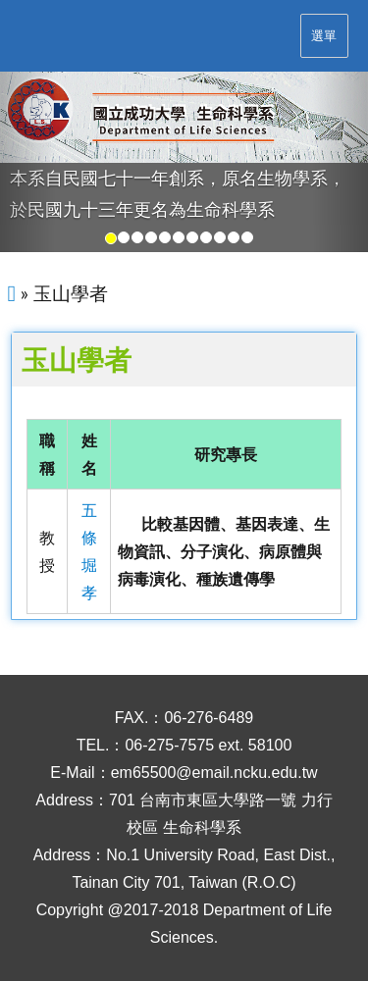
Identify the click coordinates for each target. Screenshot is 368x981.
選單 (324, 35)
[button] (27, 162)
